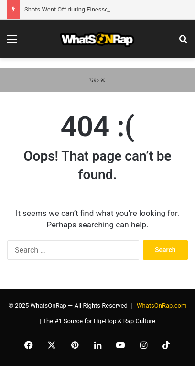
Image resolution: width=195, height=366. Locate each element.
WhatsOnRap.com (161, 305)
